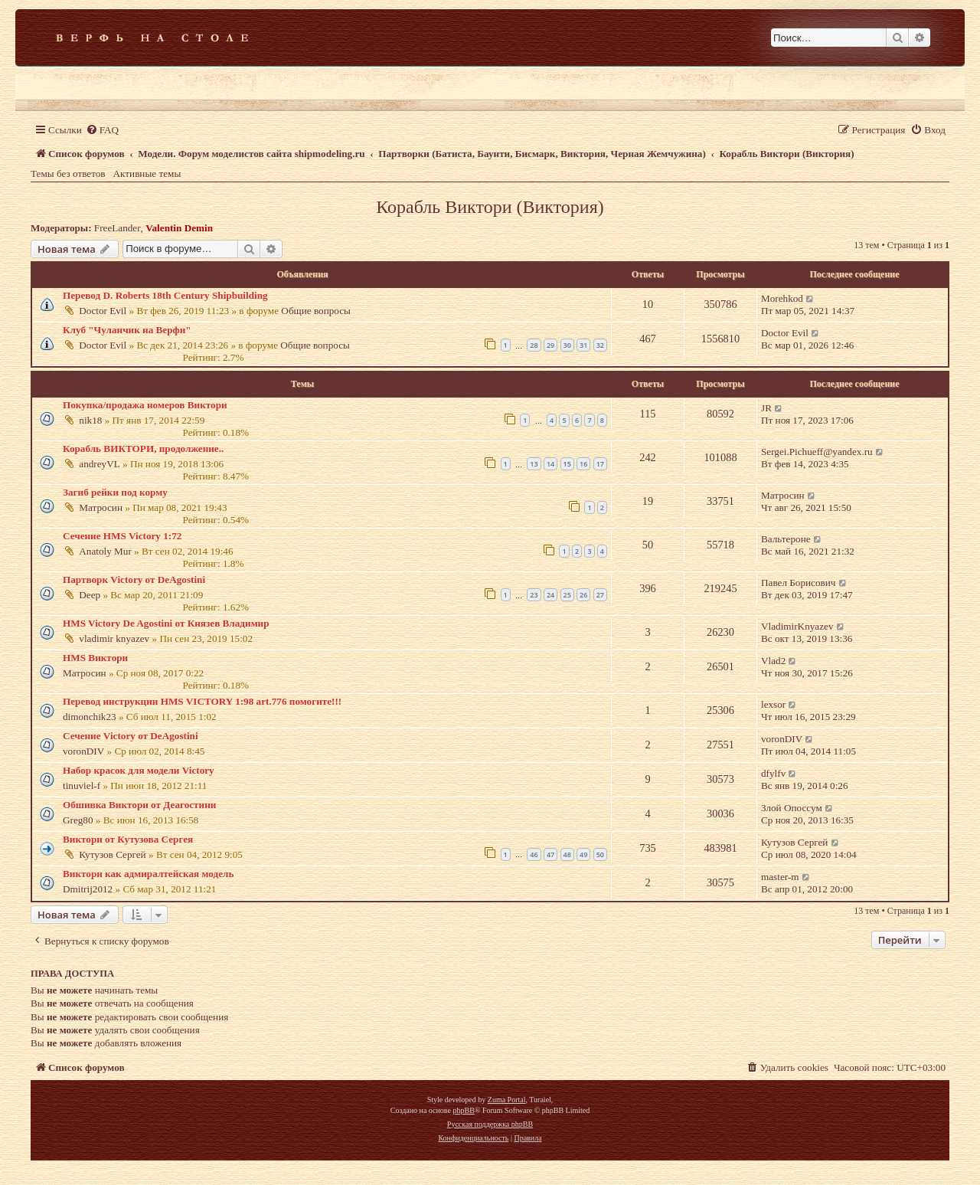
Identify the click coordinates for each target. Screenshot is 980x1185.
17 (600, 464)
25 (567, 595)
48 (567, 854)
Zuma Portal (507, 1099)
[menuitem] (102, 130)
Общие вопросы (316, 310)
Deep (89, 595)
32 (600, 345)
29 (550, 345)
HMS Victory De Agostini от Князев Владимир (166, 623)
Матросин (100, 507)
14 (550, 464)
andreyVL (99, 464)
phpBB (463, 1110)
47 (550, 854)
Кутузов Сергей (112, 854)
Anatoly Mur (105, 551)
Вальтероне (786, 539)
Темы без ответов (68, 173)
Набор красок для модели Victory (138, 770)
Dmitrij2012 (88, 889)
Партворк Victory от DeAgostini (134, 579)
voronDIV (83, 751)
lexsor (773, 704)
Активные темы (147, 173)
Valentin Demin (179, 228)
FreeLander (117, 228)
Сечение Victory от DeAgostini (130, 735)
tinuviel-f (81, 785)
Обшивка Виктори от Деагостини (139, 804)
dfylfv (773, 773)
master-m (780, 876)
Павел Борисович (798, 582)
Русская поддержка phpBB (490, 1124)
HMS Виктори (95, 657)
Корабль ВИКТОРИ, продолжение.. (143, 448)
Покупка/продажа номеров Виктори (145, 405)
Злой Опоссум (791, 807)
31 (583, 345)
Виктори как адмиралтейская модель (148, 873)
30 (567, 345)
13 (533, 464)
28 (533, 345)
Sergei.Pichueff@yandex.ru (817, 451)
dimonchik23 (89, 716)
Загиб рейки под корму (115, 492)
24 (550, 595)
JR (766, 408)
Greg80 (78, 820)
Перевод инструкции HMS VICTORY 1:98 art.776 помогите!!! (202, 701)
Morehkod (782, 298)
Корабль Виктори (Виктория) (489, 207)
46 (533, 854)
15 (567, 464)
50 (600, 854)
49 (583, 854)
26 (583, 595)
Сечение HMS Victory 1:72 (122, 536)
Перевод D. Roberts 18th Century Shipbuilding (165, 295)
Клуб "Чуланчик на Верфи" (127, 330)
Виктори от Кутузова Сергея (128, 839)
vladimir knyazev (114, 638)
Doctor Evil (102, 310)
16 (583, 464)
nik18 (90, 420)
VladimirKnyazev (797, 626)
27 (600, 595)
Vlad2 (773, 660)
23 (533, 595)
